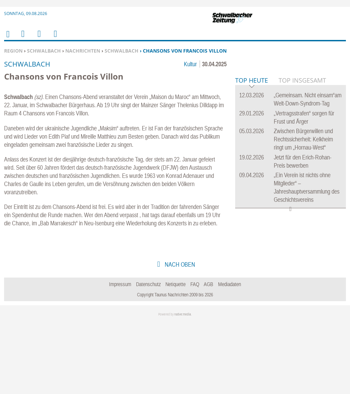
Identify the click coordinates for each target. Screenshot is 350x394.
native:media (182, 386)
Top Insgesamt (302, 185)
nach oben (179, 336)
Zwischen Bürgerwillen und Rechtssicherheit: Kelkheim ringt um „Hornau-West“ (303, 243)
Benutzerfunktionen (55, 38)
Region (13, 50)
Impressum (120, 356)
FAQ (194, 356)
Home (7, 38)
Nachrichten (82, 50)
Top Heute (251, 185)
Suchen (38, 38)
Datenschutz (148, 356)
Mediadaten (229, 356)
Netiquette (175, 356)
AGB (208, 356)
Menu (22, 38)
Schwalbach (44, 50)
